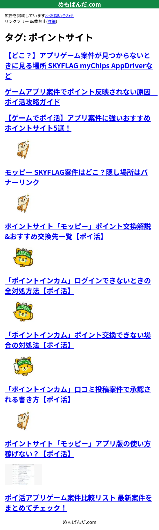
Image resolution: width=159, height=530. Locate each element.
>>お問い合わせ (59, 15)
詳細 (52, 21)
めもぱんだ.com (79, 4)
